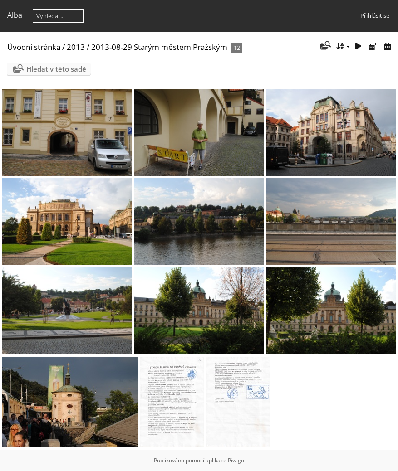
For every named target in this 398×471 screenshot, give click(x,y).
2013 (76, 47)
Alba (14, 15)
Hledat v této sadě (56, 68)
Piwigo (236, 460)
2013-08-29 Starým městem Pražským (159, 47)
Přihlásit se (374, 15)
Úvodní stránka (33, 47)
